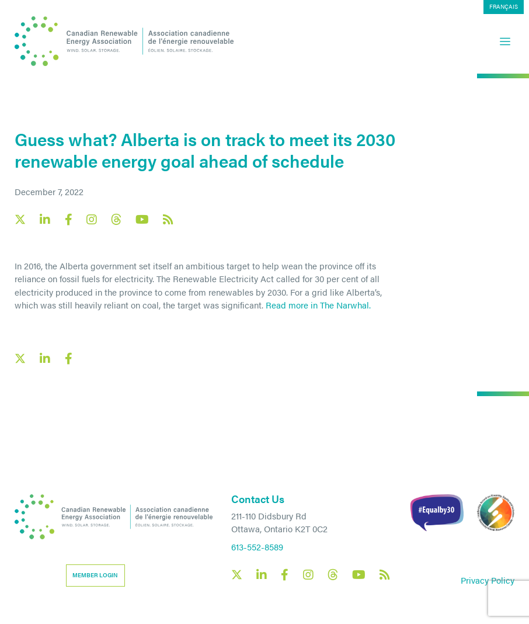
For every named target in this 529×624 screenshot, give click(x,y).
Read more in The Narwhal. (318, 305)
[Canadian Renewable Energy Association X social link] (20, 219)
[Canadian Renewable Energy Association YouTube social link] (142, 219)
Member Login (95, 575)
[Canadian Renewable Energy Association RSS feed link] (168, 219)
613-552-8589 (257, 546)
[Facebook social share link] (68, 358)
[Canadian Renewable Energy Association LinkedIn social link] (45, 219)
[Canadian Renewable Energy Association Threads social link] (116, 219)
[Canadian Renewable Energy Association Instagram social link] (91, 219)
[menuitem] (503, 7)
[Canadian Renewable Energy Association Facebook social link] (68, 219)
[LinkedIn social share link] (45, 358)
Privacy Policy (487, 580)
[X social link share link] (20, 358)
